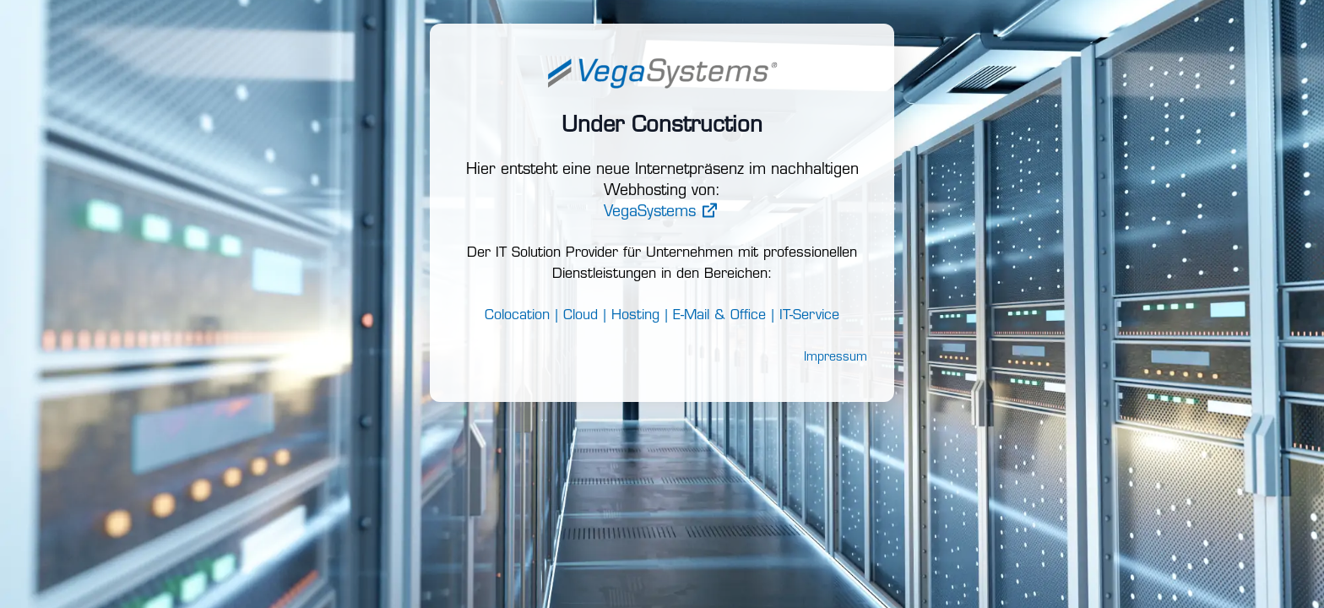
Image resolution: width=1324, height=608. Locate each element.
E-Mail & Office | (723, 316)
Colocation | (521, 316)
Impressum (835, 357)
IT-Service (809, 316)
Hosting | (639, 316)
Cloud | (584, 316)
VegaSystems (662, 212)
